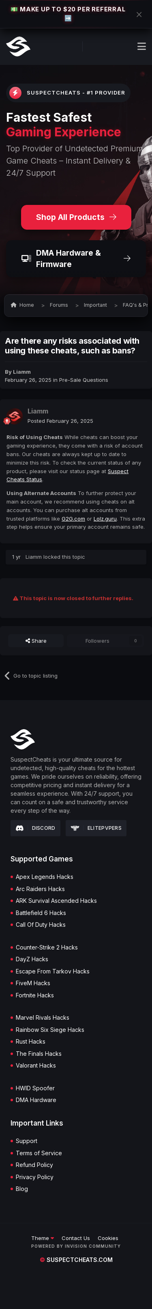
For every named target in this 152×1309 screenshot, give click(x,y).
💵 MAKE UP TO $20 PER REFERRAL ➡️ (68, 14)
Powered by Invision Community (76, 1246)
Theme (42, 1238)
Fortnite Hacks (35, 995)
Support (26, 1141)
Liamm (22, 371)
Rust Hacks (30, 1041)
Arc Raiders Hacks (40, 889)
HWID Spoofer (35, 1088)
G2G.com (73, 518)
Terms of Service (39, 1153)
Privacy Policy (35, 1177)
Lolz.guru (105, 518)
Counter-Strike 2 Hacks (47, 947)
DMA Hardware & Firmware (76, 258)
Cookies (108, 1238)
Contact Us (76, 1238)
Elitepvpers (96, 828)
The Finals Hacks (39, 1054)
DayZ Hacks (32, 959)
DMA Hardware (36, 1100)
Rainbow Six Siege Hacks (50, 1030)
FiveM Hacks (33, 983)
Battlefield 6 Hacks (41, 913)
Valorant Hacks (36, 1065)
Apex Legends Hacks (44, 877)
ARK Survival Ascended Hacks (56, 901)
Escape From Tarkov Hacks (53, 971)
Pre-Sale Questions (83, 380)
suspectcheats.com (76, 1259)
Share (36, 641)
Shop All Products (76, 217)
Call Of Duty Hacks (41, 925)
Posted (60, 421)
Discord (35, 828)
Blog (22, 1189)
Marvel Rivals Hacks (42, 1018)
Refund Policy (34, 1165)
